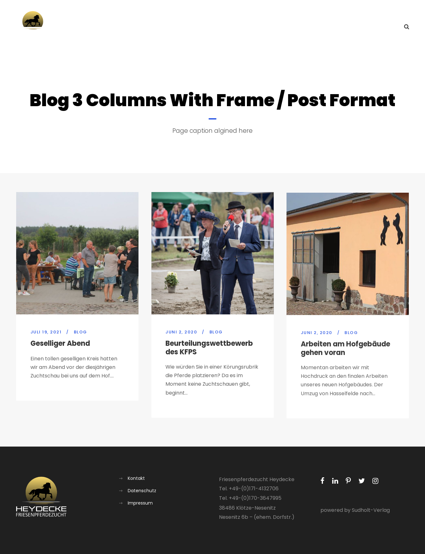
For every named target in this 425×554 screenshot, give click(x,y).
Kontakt (383, 27)
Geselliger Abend (60, 343)
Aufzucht (323, 27)
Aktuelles (256, 27)
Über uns (290, 27)
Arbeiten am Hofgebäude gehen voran (345, 354)
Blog (80, 332)
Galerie (354, 27)
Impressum (140, 503)
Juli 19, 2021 (46, 332)
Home (226, 27)
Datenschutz (142, 490)
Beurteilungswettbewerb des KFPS (209, 348)
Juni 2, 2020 (181, 333)
